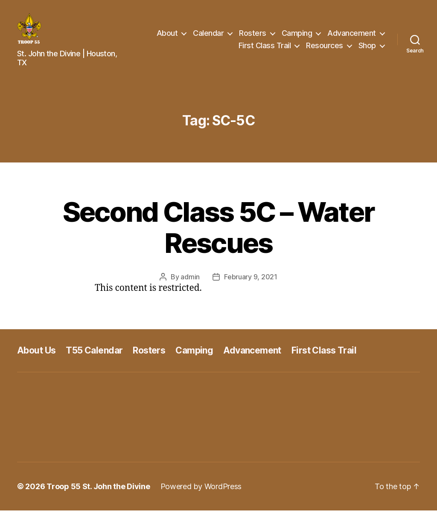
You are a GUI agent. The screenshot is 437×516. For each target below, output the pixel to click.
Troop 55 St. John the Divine (98, 491)
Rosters (252, 35)
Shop (367, 48)
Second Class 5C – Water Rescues (219, 233)
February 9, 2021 (250, 282)
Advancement (351, 35)
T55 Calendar (94, 356)
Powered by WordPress (201, 491)
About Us (36, 356)
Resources (324, 48)
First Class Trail (265, 48)
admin (190, 282)
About (167, 35)
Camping (297, 35)
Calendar (208, 35)
